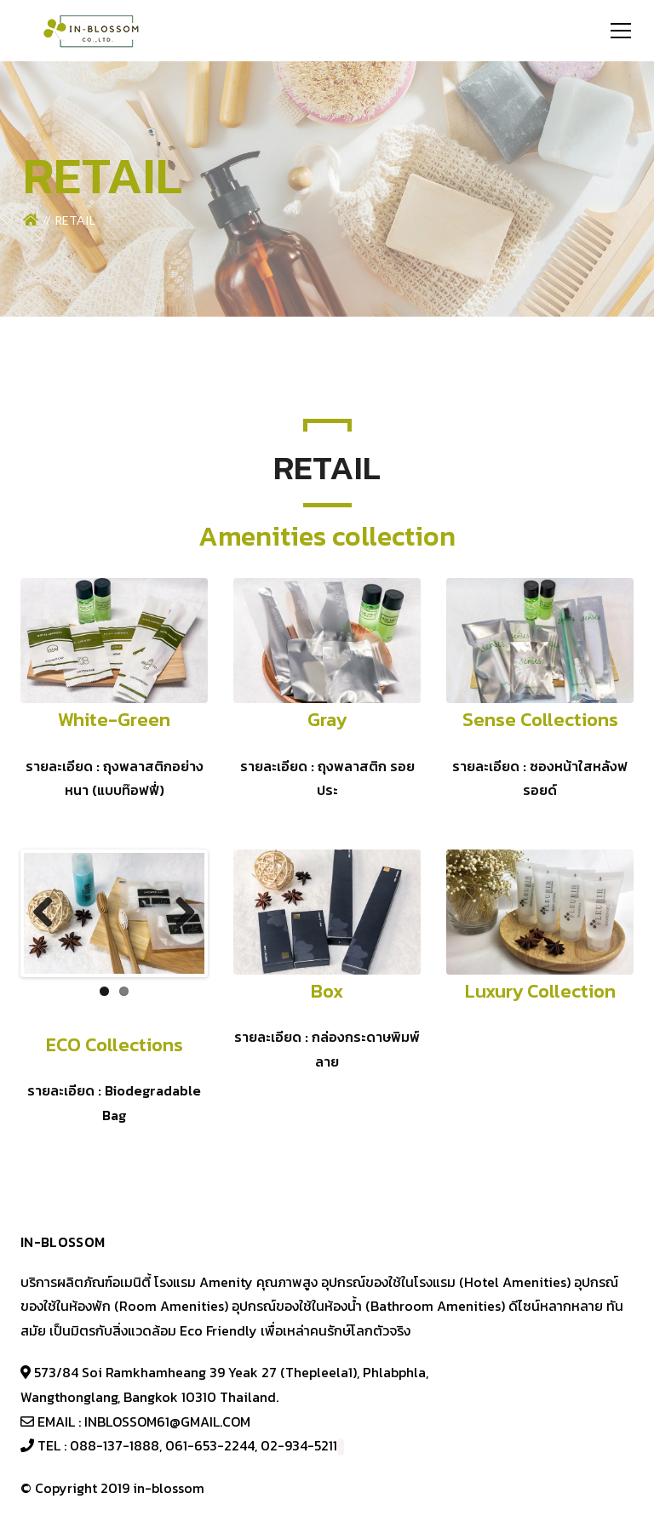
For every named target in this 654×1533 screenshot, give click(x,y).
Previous (49, 913)
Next (179, 913)
